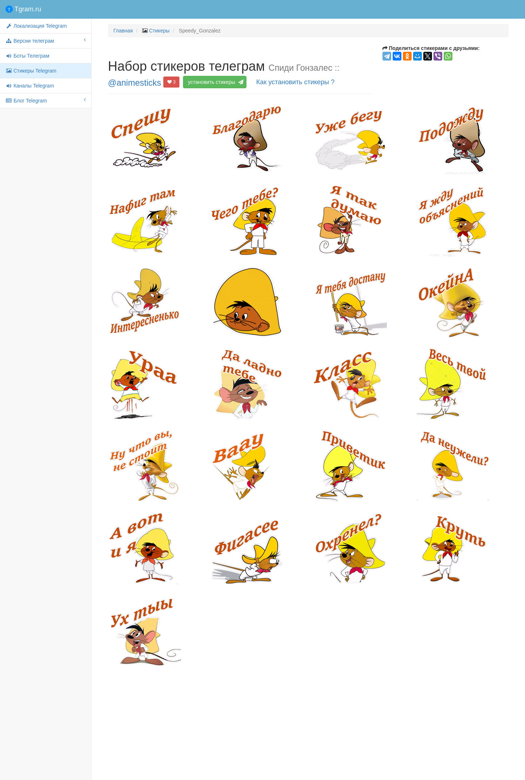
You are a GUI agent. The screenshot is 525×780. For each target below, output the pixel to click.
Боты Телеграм (27, 56)
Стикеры (159, 31)
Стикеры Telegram (31, 71)
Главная (123, 31)
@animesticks (134, 82)
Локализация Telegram (36, 26)
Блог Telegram (45, 100)
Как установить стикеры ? (295, 82)
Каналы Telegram (29, 86)
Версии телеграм (45, 40)
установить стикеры (214, 82)
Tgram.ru (23, 9)
